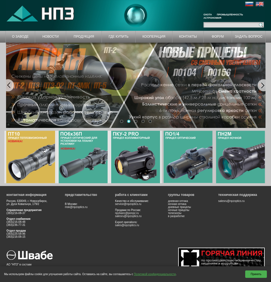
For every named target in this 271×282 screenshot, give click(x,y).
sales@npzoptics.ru (127, 225)
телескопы (174, 213)
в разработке (176, 216)
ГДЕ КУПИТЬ (118, 37)
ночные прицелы (178, 210)
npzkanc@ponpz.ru (127, 213)
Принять (256, 274)
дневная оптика (178, 200)
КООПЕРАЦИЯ (154, 37)
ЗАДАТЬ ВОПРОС (248, 37)
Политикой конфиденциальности (155, 274)
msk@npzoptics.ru (76, 207)
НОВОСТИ (50, 37)
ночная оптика (177, 204)
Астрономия (212, 18)
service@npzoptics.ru (128, 204)
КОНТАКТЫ (188, 37)
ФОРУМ (218, 37)
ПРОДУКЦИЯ (84, 37)
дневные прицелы (179, 207)
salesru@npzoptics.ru (128, 216)
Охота (207, 14)
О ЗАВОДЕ (20, 37)
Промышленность (230, 14)
